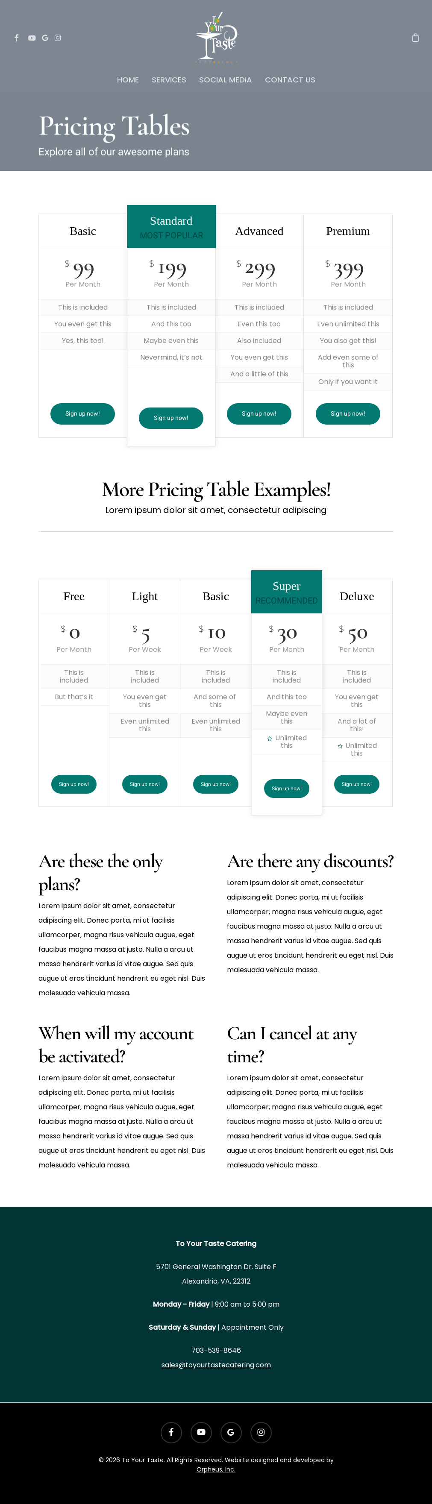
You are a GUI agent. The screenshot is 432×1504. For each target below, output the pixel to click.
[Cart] (415, 37)
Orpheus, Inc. (216, 1469)
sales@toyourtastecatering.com (216, 1365)
